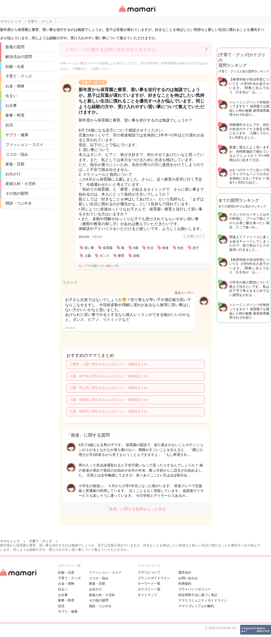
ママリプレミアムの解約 (196, 606)
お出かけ (13, 174)
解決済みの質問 (18, 57)
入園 (87, 256)
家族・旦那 (14, 164)
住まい (11, 96)
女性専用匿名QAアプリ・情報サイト (137, 12)
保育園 (107, 248)
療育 (121, 256)
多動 (136, 256)
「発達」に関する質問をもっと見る (135, 509)
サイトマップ (147, 595)
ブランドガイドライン (154, 578)
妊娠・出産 (14, 66)
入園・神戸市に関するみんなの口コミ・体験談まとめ (108, 376)
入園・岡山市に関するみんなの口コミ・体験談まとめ (108, 388)
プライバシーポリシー (194, 589)
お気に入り (195, 236)
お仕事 (11, 105)
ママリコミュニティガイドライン (202, 600)
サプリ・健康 (16, 135)
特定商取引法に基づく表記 (197, 595)
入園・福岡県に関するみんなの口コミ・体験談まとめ (108, 400)
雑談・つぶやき (18, 203)
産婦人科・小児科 (20, 183)
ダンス (104, 256)
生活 (150, 248)
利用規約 (184, 583)
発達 (165, 248)
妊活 (9, 125)
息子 (195, 248)
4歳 (135, 248)
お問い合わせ (188, 578)
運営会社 (184, 572)
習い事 (89, 248)
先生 (180, 248)
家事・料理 (14, 115)
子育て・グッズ (18, 76)
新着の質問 (14, 47)
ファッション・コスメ (24, 144)
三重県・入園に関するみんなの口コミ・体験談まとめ (108, 364)
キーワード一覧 (149, 583)
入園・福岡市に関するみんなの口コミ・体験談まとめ (108, 411)
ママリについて (149, 572)
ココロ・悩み (16, 154)
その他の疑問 (16, 193)
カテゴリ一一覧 (149, 589)
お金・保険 (14, 86)
